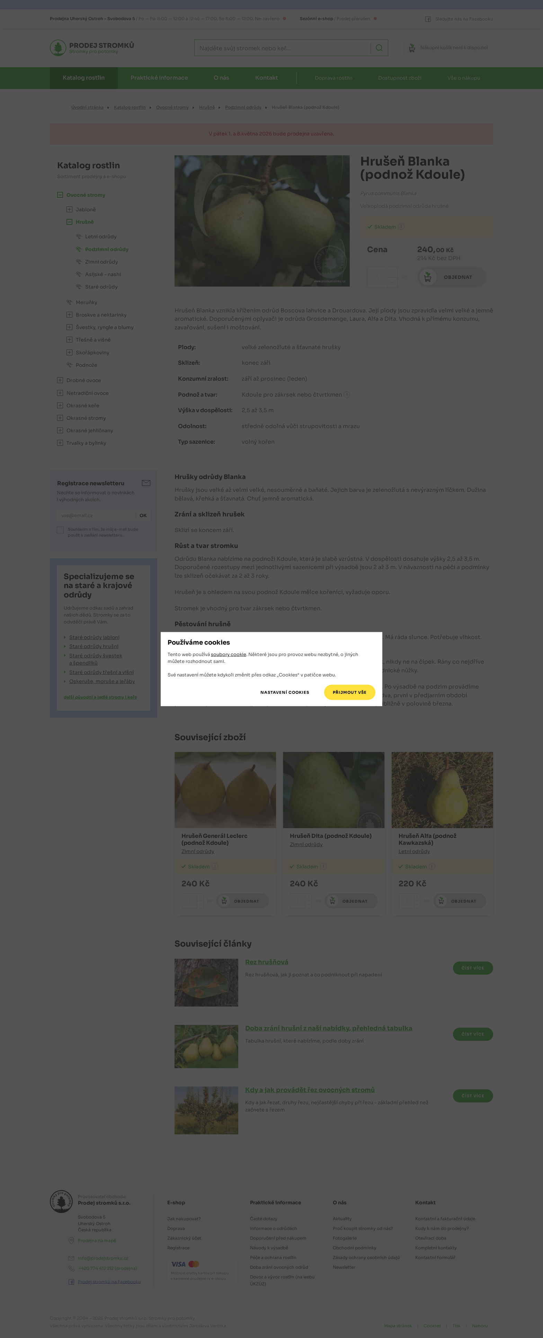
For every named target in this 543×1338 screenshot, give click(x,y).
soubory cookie (228, 654)
